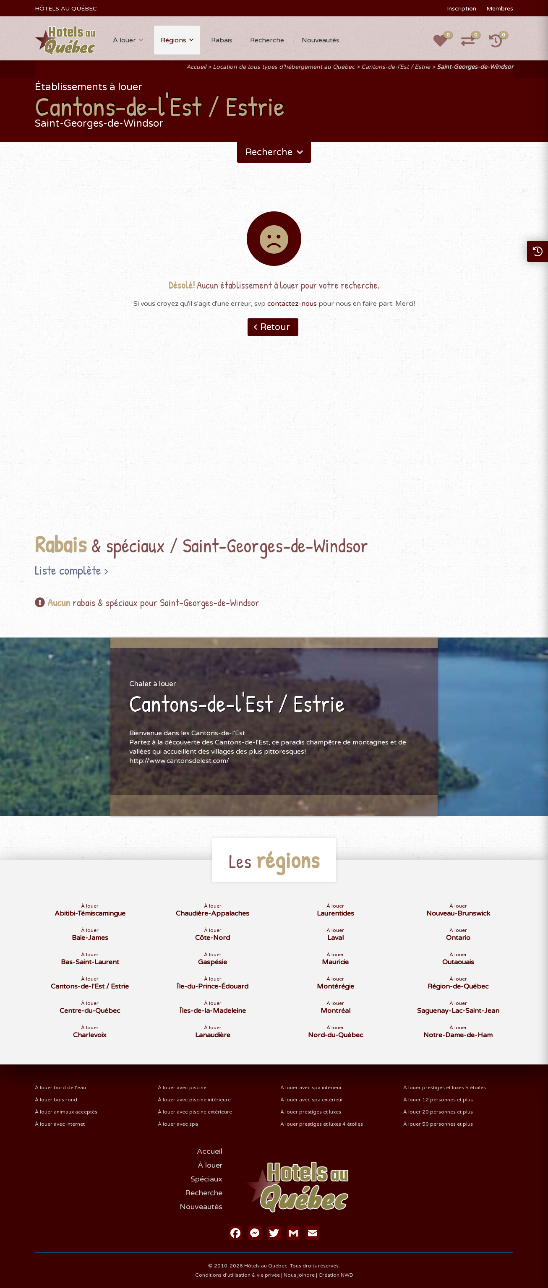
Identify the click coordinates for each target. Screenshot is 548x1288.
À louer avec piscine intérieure (194, 1100)
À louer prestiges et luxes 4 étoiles (321, 1124)
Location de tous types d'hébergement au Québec (284, 66)
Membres (499, 8)
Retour (275, 327)
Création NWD (335, 1275)
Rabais (221, 40)
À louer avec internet (60, 1124)
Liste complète (68, 570)
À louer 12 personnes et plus (438, 1100)
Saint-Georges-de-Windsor (475, 66)
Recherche (267, 40)
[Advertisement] (274, 447)
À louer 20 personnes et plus (438, 1112)
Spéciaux (206, 1179)
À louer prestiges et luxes (310, 1112)
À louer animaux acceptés (66, 1112)
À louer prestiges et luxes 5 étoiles (444, 1087)
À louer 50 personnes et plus (438, 1124)
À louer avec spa (178, 1124)
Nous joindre (299, 1275)
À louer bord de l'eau (60, 1087)
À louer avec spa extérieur (311, 1100)
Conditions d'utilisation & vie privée (237, 1275)
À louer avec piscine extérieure (195, 1112)
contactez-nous (292, 303)
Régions (173, 40)
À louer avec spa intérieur (311, 1087)
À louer (124, 40)
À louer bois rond (56, 1100)
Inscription (461, 8)
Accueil (196, 66)
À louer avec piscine (182, 1087)
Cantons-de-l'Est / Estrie (395, 66)
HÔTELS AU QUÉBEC (66, 8)
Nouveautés (320, 40)
